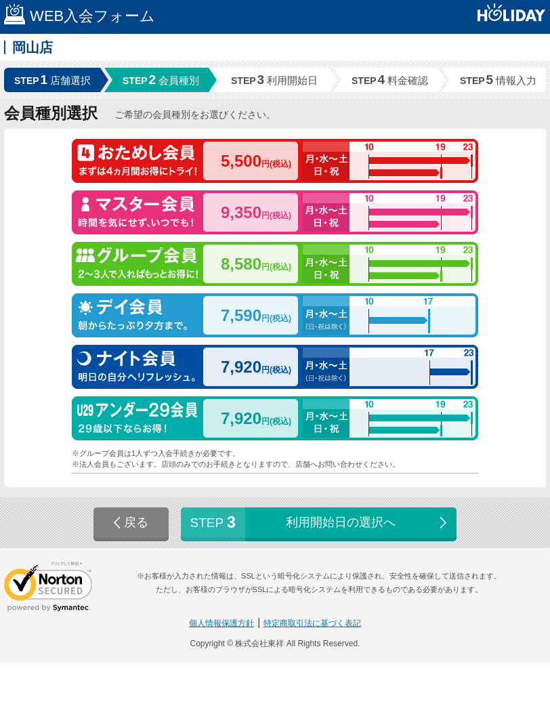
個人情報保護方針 (221, 623)
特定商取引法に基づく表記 (312, 623)
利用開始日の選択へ (320, 522)
